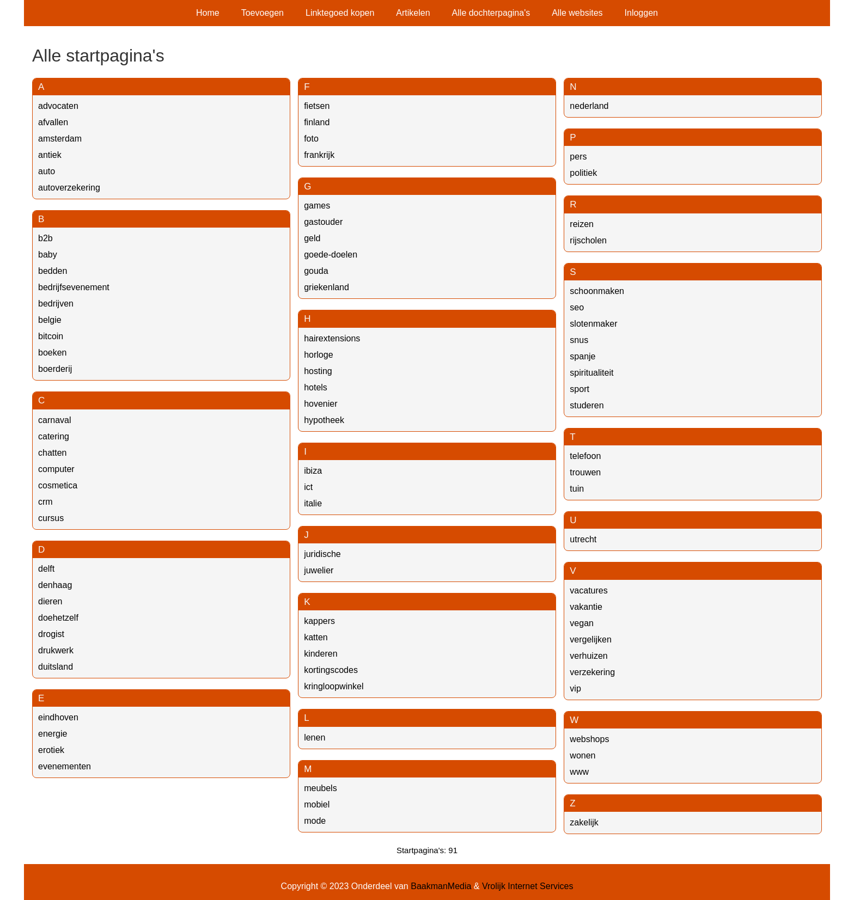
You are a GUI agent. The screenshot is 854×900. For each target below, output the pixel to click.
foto (311, 138)
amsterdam (60, 138)
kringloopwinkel (333, 686)
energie (52, 733)
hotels (315, 387)
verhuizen (588, 655)
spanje (582, 356)
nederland (589, 106)
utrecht (583, 539)
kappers (319, 621)
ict (308, 487)
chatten (52, 452)
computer (56, 469)
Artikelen (413, 12)
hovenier (320, 403)
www (579, 771)
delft (46, 568)
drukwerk (56, 650)
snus (579, 340)
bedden (52, 270)
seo (577, 307)
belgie (50, 320)
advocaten (58, 106)
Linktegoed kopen (340, 12)
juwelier (318, 570)
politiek (583, 172)
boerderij (55, 369)
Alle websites (577, 12)
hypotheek (324, 420)
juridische (322, 554)
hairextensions (332, 338)
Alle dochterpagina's (491, 12)
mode (315, 820)
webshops (589, 739)
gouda (316, 270)
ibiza (313, 470)
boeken (52, 352)
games (317, 205)
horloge (318, 354)
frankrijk (319, 155)
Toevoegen (262, 12)
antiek (50, 155)
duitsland (55, 666)
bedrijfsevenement (73, 287)
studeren (586, 405)
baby (47, 254)
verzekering (592, 672)
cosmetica (57, 485)
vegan (582, 623)
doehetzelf (58, 617)
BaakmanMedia (441, 886)
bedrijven (56, 303)
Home (207, 12)
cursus (51, 518)
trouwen (585, 472)
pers (578, 156)
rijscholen (588, 240)
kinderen (320, 653)
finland (317, 122)
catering (53, 436)
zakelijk (584, 822)
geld (312, 238)
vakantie (586, 606)
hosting (318, 371)
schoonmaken (597, 291)
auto (46, 171)
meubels (320, 788)
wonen (582, 755)
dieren (50, 601)
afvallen (53, 122)
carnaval (54, 420)
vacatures (588, 590)
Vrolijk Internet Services (527, 886)
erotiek (51, 750)
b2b (45, 238)
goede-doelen (330, 254)
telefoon (585, 456)
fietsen (317, 106)
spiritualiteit (591, 372)
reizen (582, 224)
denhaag (55, 585)
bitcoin (50, 336)
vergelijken (590, 639)
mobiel (317, 804)
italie (313, 503)
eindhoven (58, 717)
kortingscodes (331, 670)
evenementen (64, 766)
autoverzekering (69, 187)
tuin (577, 488)
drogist (51, 634)
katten (316, 637)
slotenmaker (593, 323)
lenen (314, 737)
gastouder (323, 221)
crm (45, 501)
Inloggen (641, 12)
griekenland (326, 287)
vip (575, 688)
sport (579, 389)
